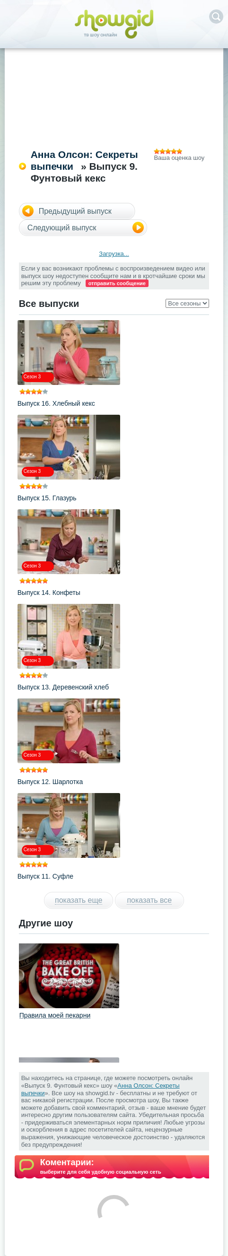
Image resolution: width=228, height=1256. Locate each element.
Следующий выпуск (61, 228)
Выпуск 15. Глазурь (47, 498)
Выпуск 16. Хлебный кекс (56, 403)
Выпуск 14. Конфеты (49, 592)
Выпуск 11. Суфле (45, 876)
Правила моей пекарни (55, 1015)
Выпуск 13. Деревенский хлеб (63, 687)
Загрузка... (114, 253)
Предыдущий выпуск (75, 211)
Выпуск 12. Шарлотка (50, 781)
